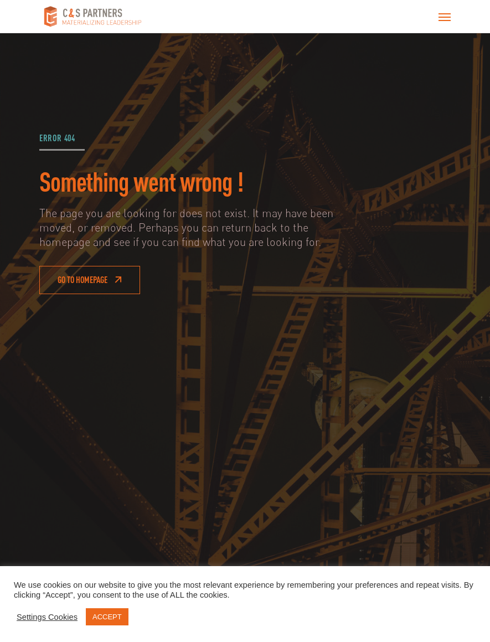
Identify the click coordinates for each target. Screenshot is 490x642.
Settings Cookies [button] (47, 617)
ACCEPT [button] (107, 617)
